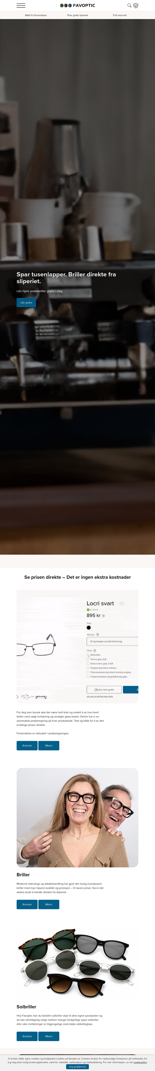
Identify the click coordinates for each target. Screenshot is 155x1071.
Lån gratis (26, 303)
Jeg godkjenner (77, 1067)
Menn (48, 746)
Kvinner (27, 746)
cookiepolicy (140, 1062)
